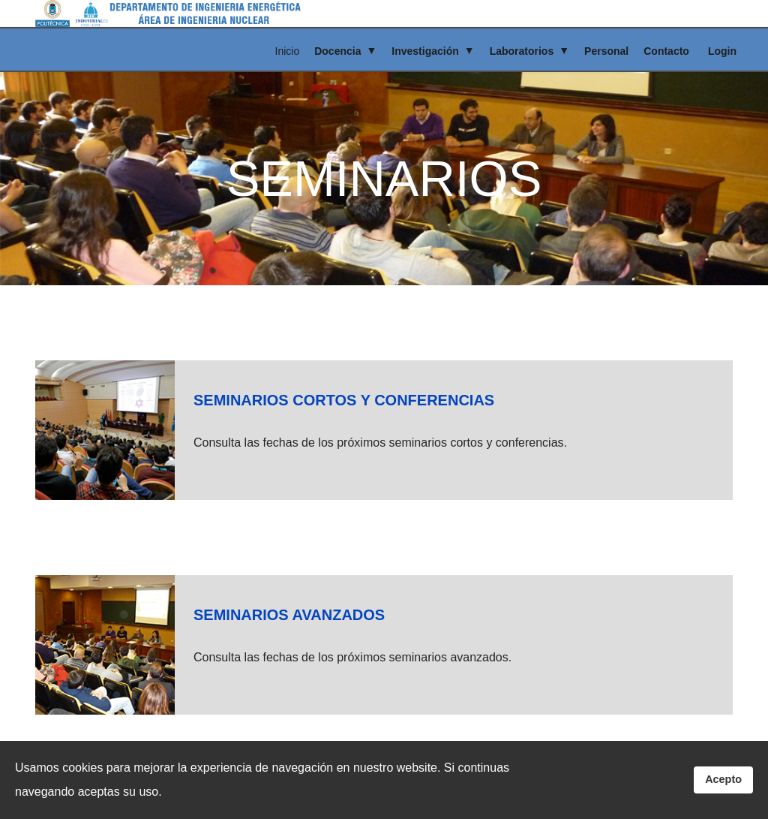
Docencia (337, 51)
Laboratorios (522, 51)
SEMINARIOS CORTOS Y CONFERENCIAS (344, 400)
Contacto (666, 51)
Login (722, 51)
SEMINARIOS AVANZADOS (289, 615)
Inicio (287, 51)
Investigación (425, 51)
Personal (606, 51)
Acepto (723, 779)
